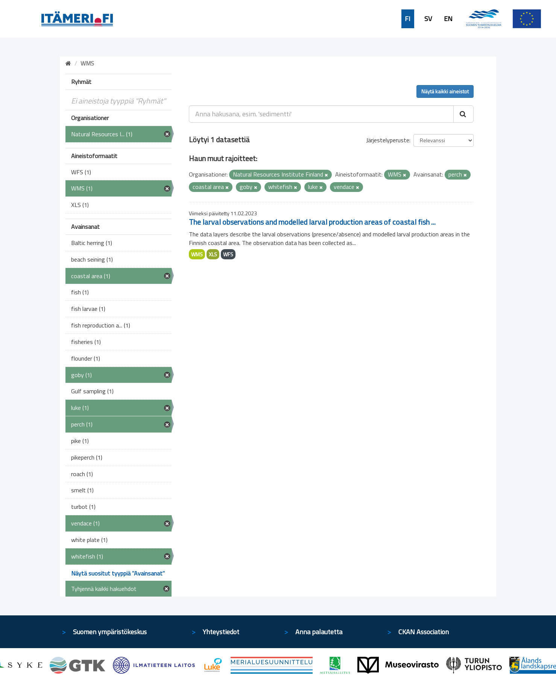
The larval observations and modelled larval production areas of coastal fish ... (312, 222)
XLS (213, 254)
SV (428, 19)
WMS (197, 254)
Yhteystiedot (221, 632)
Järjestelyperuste (387, 140)
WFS (228, 254)
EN (448, 19)
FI (407, 19)
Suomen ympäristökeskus (110, 632)
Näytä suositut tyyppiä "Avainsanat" (118, 573)
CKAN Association (423, 632)
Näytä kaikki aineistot (445, 91)
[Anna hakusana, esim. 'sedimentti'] (321, 114)
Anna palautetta (318, 632)
